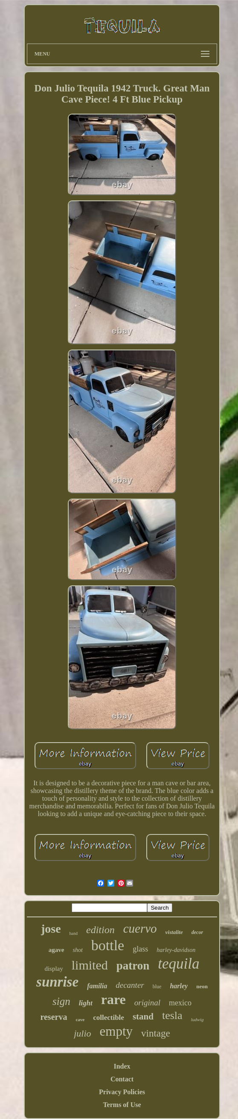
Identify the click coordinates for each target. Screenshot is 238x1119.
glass (140, 949)
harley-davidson (176, 950)
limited (90, 965)
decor (197, 932)
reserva (53, 1017)
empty (116, 1031)
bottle (107, 945)
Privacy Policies (122, 1092)
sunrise (57, 982)
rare (113, 999)
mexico (180, 1003)
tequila (178, 963)
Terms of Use (122, 1104)
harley (179, 986)
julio (82, 1033)
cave (79, 1019)
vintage (155, 1033)
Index (121, 1066)
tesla (172, 1015)
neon (202, 986)
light (86, 1003)
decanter (130, 985)
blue (157, 987)
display (53, 968)
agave (56, 949)
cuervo (140, 928)
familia (97, 986)
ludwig (197, 1019)
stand (143, 1016)
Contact (122, 1079)
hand (74, 933)
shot (77, 950)
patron (133, 965)
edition (100, 929)
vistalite (174, 932)
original (147, 1002)
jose (51, 928)
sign (61, 1001)
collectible (108, 1017)
